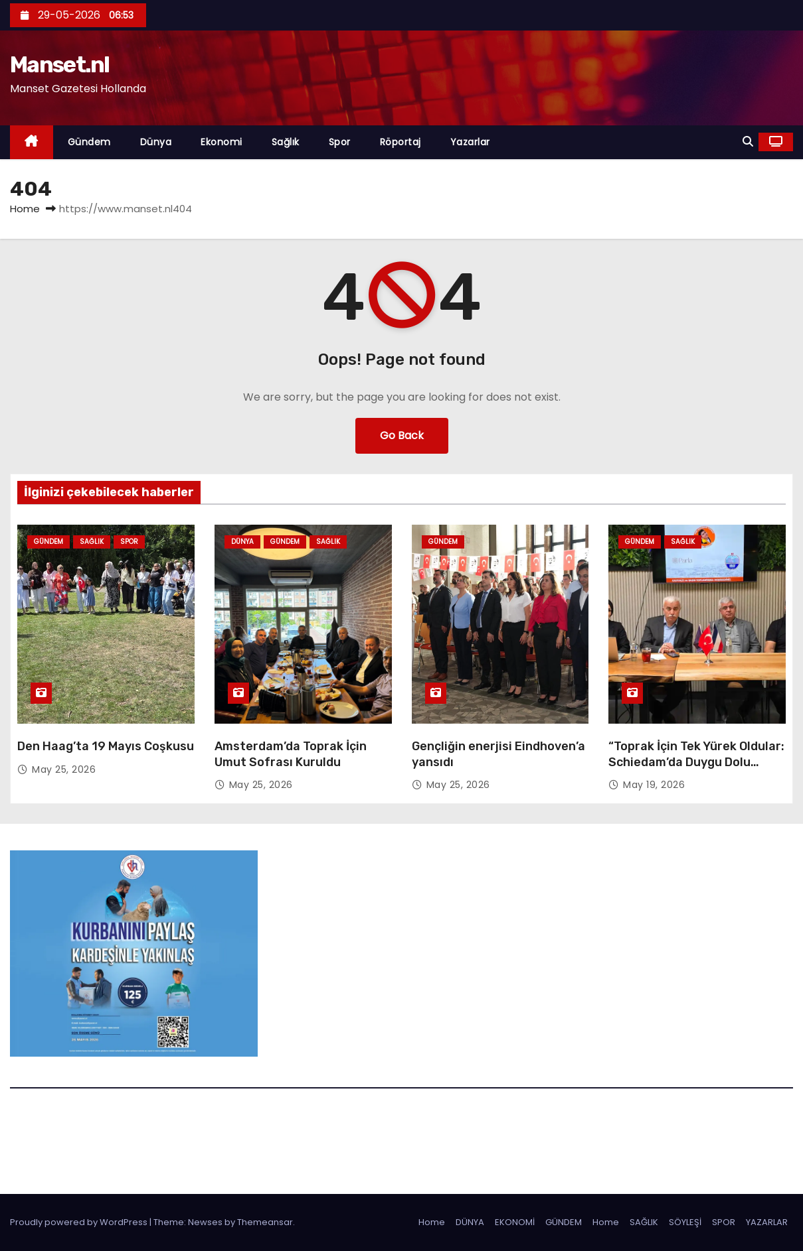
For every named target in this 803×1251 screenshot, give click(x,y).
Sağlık (286, 142)
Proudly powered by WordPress (79, 1222)
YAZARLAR (767, 1222)
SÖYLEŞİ (685, 1222)
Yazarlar (470, 142)
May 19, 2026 (654, 784)
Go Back (402, 435)
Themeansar (265, 1222)
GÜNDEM (563, 1222)
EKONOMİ (515, 1222)
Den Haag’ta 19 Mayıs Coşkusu (105, 746)
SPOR (723, 1222)
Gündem (89, 142)
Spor (340, 142)
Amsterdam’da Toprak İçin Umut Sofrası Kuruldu (291, 754)
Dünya (156, 142)
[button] (748, 141)
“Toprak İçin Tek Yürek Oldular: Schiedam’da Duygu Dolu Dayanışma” (696, 762)
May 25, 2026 (64, 769)
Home (25, 209)
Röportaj (400, 142)
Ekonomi (221, 142)
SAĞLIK (644, 1222)
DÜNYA (470, 1222)
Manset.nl (60, 64)
